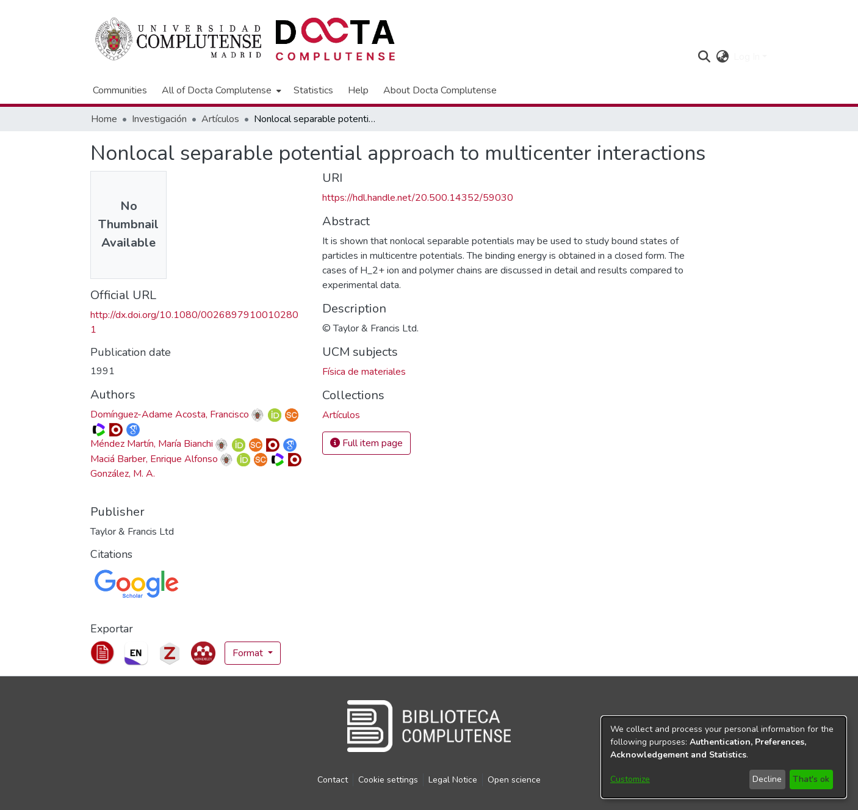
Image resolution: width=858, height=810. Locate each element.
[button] (704, 56)
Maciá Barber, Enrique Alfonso (154, 459)
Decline (767, 779)
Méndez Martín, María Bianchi (151, 443)
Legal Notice (452, 780)
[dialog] (724, 757)
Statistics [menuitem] (313, 90)
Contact (332, 780)
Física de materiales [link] (364, 371)
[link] (341, 415)
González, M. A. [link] (122, 473)
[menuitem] (220, 90)
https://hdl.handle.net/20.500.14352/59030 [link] (417, 197)
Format (249, 653)
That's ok (811, 779)
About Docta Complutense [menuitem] (440, 90)
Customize (630, 779)
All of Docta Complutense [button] (217, 90)
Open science (514, 780)
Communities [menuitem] (120, 90)
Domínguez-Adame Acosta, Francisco (169, 414)
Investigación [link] (159, 119)
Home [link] (104, 119)
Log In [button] (748, 56)
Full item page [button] (366, 443)
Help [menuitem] (358, 90)
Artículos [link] (220, 119)
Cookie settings (388, 780)
